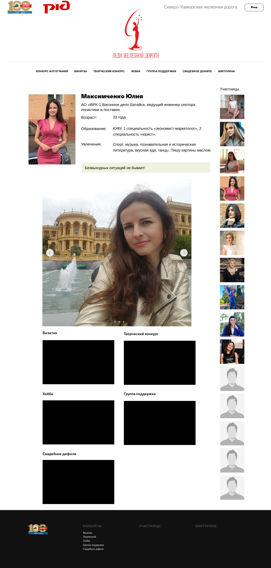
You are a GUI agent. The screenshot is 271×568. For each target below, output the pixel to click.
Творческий (89, 536)
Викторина (226, 71)
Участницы (150, 526)
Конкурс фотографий (52, 71)
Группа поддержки (161, 71)
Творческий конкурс (109, 71)
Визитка (80, 71)
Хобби (135, 71)
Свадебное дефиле (197, 71)
